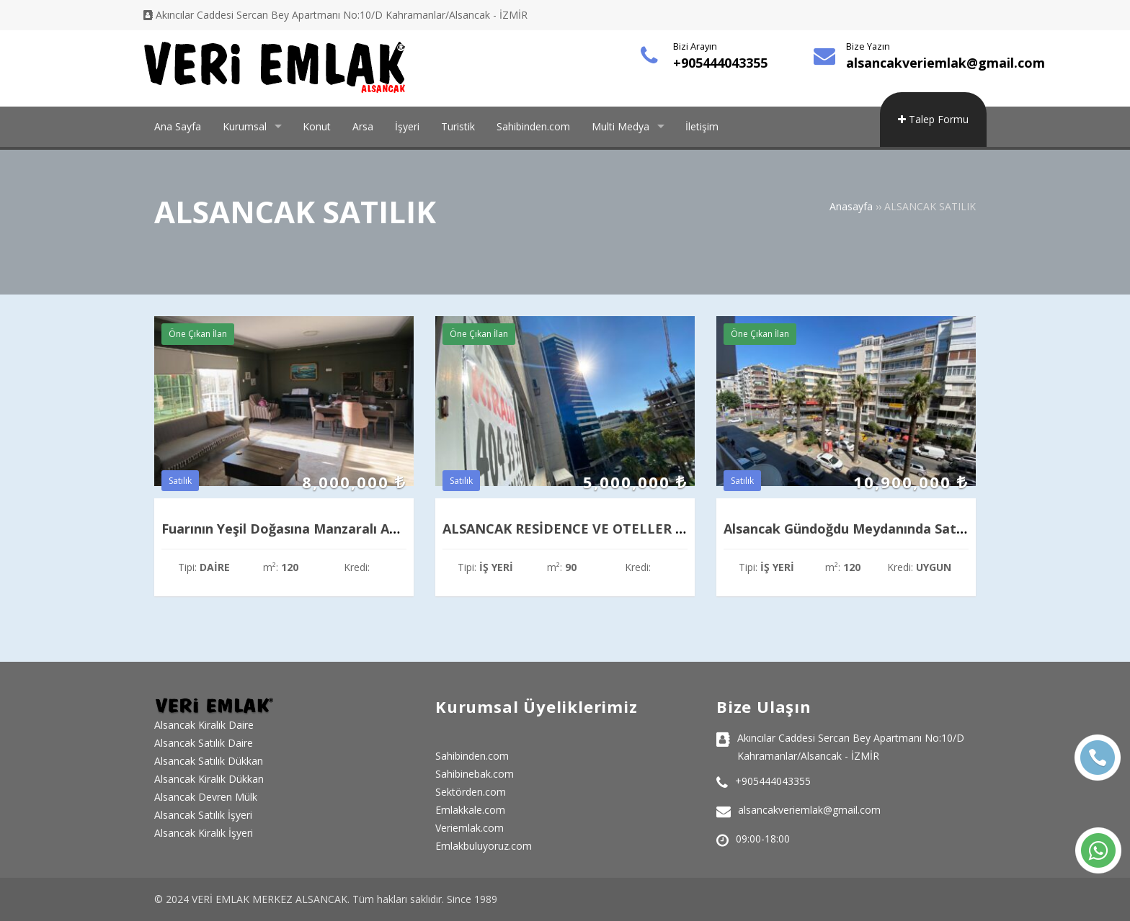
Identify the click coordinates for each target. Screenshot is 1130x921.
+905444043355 (720, 62)
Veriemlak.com (469, 828)
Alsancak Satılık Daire (203, 743)
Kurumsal (245, 126)
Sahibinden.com (533, 126)
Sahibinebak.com (474, 774)
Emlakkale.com (470, 810)
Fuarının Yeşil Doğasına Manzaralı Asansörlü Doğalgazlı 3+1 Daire (370, 528)
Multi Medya (620, 126)
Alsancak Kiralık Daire (204, 725)
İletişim (702, 126)
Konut (317, 126)
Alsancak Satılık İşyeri (203, 815)
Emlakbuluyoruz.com (483, 846)
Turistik (458, 126)
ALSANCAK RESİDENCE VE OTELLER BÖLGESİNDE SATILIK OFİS (644, 528)
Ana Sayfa (177, 126)
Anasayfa (851, 206)
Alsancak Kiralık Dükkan (209, 779)
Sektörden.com (470, 792)
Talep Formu (933, 119)
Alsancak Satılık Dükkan (208, 761)
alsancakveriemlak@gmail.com (945, 62)
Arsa (362, 126)
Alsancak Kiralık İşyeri (203, 833)
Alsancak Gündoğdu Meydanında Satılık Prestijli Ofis (890, 528)
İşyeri (407, 126)
